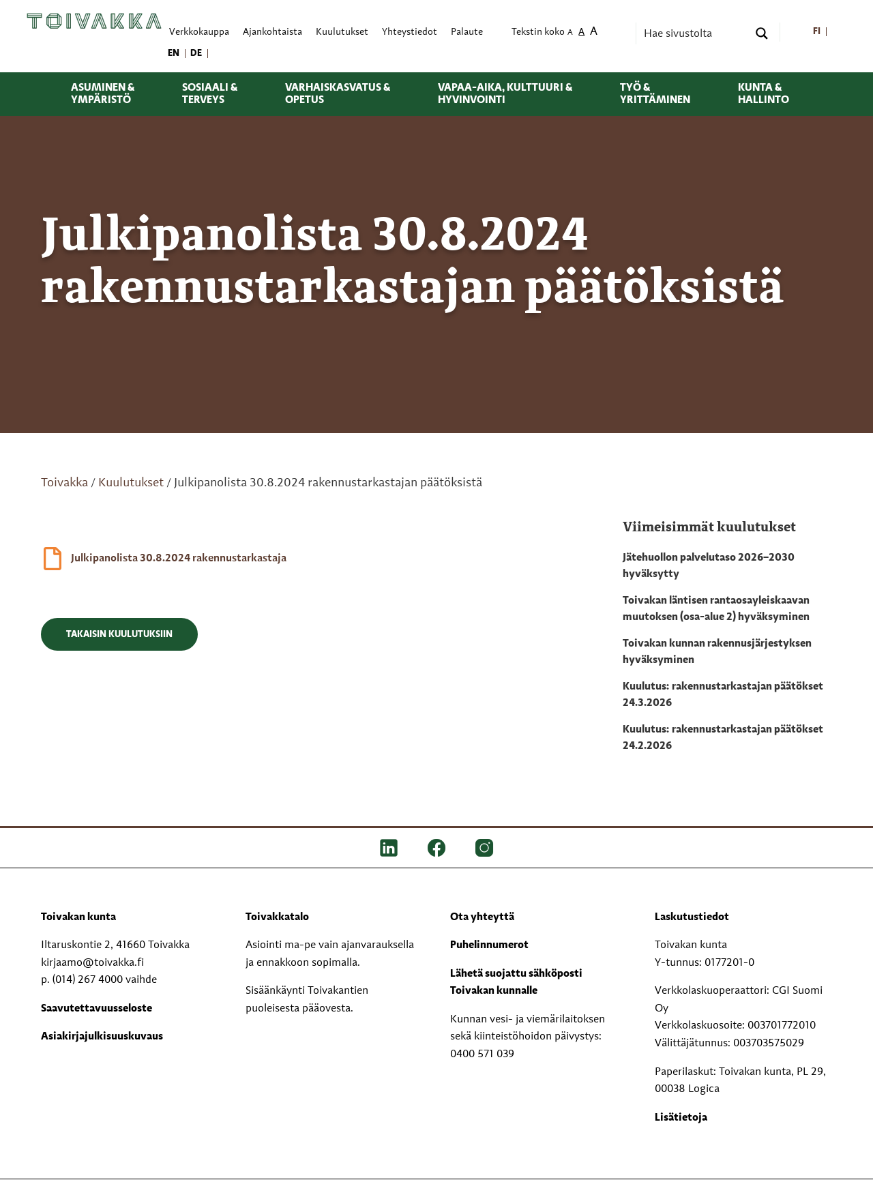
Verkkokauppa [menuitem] (199, 32)
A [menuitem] (570, 33)
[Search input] (694, 33)
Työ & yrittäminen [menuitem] (655, 94)
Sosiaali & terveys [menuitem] (209, 94)
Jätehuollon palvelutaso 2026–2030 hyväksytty (709, 566)
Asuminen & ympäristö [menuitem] (102, 94)
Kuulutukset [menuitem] (342, 32)
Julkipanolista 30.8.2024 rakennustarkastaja (178, 558)
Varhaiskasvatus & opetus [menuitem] (337, 94)
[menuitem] (817, 32)
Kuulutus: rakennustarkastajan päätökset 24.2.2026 (723, 738)
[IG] (484, 847)
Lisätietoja (681, 1117)
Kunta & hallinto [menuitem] (763, 94)
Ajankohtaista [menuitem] (272, 32)
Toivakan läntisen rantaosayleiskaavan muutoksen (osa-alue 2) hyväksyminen (716, 609)
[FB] (436, 847)
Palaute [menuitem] (467, 32)
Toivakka (64, 483)
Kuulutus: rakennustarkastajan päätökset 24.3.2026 (723, 695)
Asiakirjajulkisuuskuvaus (102, 1036)
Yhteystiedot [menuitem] (409, 32)
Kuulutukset (131, 483)
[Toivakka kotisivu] (94, 21)
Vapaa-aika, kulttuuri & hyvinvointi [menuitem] (505, 94)
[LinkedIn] (389, 847)
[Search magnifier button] (762, 33)
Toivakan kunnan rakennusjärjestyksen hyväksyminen (717, 652)
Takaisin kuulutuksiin (119, 634)
